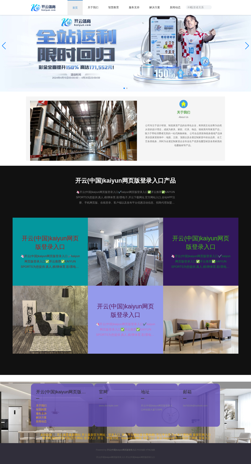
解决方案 (154, 7)
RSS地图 (141, 450)
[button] (247, 45)
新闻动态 (175, 7)
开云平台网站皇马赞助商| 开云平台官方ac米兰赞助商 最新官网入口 (166, 434)
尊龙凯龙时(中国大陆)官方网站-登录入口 (69, 438)
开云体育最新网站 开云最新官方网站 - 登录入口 (88, 434)
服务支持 (134, 7)
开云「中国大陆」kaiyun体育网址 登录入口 (126, 438)
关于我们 (93, 7)
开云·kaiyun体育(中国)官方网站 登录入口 (184, 438)
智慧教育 (113, 7)
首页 (75, 7)
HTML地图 (150, 450)
